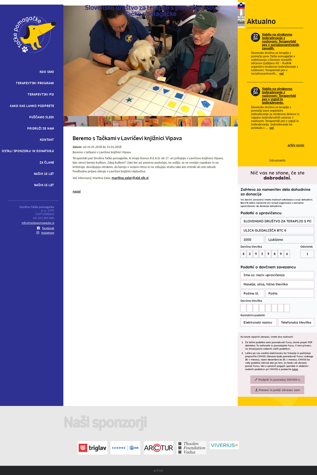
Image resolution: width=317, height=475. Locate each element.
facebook (45, 228)
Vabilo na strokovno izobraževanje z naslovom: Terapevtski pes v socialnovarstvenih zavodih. (280, 41)
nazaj (77, 191)
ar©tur (158, 470)
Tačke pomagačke (277, 160)
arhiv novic (296, 145)
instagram (45, 233)
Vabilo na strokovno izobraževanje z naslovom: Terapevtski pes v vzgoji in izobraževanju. (279, 95)
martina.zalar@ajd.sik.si (130, 178)
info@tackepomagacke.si (38, 223)
